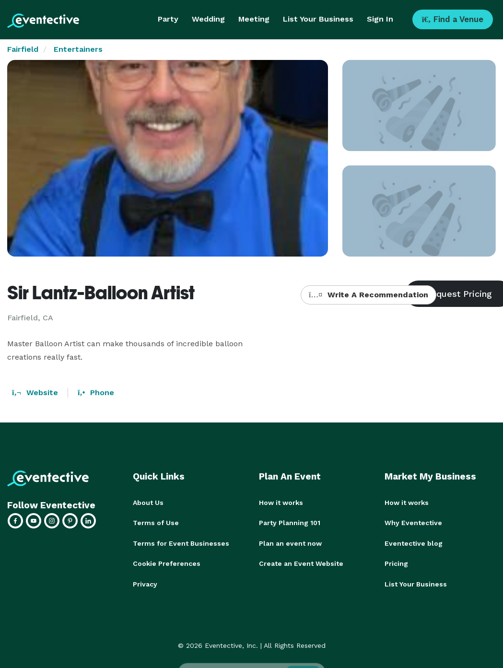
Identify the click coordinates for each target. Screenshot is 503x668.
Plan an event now (290, 543)
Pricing (396, 563)
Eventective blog (414, 543)
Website (35, 392)
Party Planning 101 (289, 523)
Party (168, 18)
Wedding (208, 18)
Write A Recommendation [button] (368, 294)
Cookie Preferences (166, 563)
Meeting (253, 18)
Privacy (145, 583)
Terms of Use (156, 523)
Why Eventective (413, 523)
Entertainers (78, 49)
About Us (148, 502)
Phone (96, 392)
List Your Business (318, 18)
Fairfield (22, 49)
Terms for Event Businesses (181, 543)
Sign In (380, 18)
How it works (281, 502)
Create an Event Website (301, 563)
